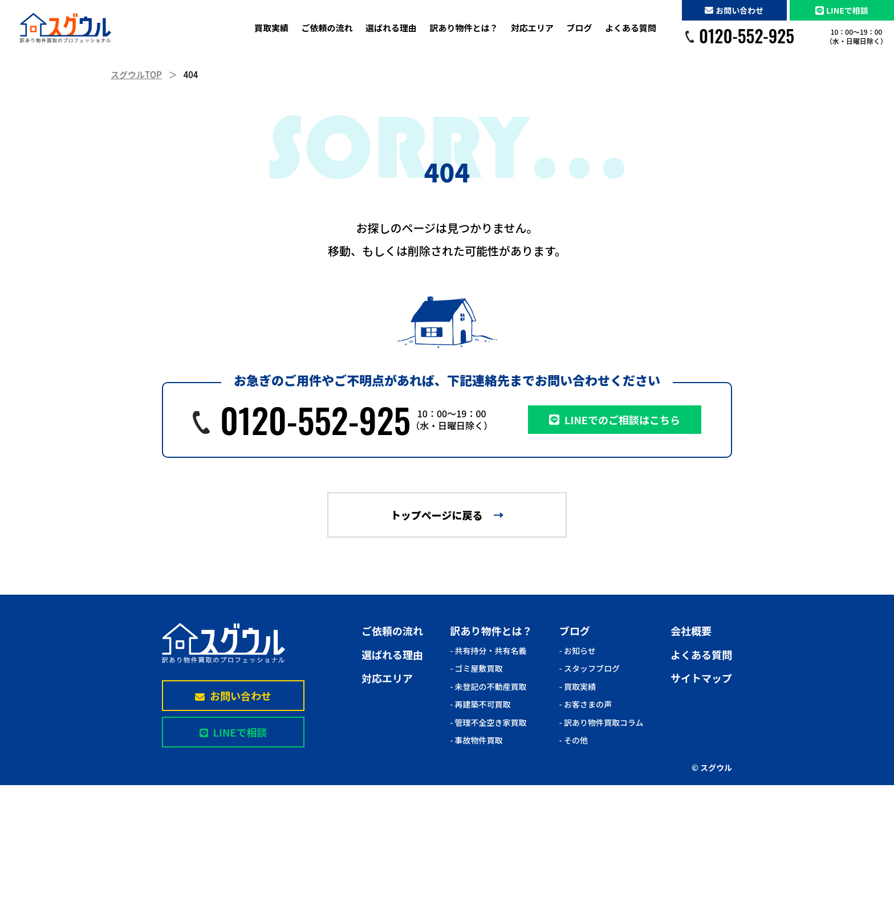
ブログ (579, 28)
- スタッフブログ (589, 668)
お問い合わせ (734, 10)
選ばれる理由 (391, 28)
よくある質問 (630, 28)
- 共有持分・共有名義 (488, 650)
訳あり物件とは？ (463, 28)
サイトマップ (701, 678)
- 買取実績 (577, 686)
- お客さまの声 (585, 704)
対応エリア (532, 28)
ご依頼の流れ (326, 28)
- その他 (573, 740)
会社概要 (691, 630)
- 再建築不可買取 (480, 704)
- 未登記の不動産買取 (488, 686)
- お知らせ (577, 650)
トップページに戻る (437, 514)
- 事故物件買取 (476, 740)
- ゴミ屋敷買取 (476, 668)
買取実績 (271, 28)
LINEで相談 (841, 10)
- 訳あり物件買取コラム (601, 722)
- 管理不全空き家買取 (488, 722)
